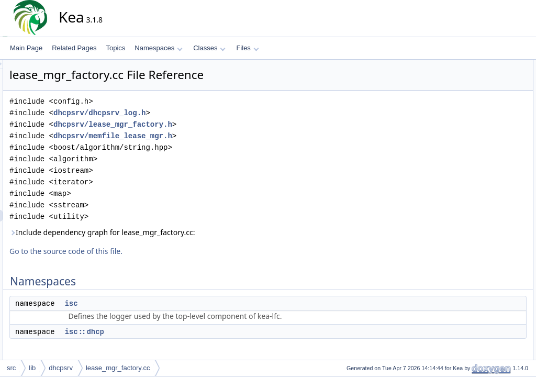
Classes (209, 48)
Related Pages (74, 48)
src (11, 368)
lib (32, 368)
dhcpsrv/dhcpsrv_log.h (194, 113)
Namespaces (158, 48)
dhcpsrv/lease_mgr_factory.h (207, 124)
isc (165, 303)
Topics (115, 48)
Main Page (26, 48)
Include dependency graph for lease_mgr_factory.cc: (196, 232)
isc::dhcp (178, 331)
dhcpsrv (61, 368)
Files (247, 48)
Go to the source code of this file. (160, 251)
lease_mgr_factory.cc (118, 368)
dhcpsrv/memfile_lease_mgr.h (207, 136)
